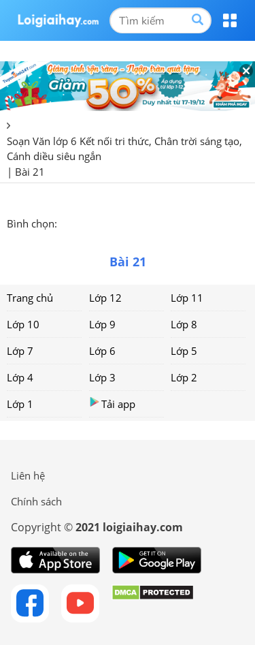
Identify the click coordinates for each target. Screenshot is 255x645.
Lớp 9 (102, 324)
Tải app (112, 403)
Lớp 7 (20, 351)
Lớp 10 (23, 324)
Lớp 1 (20, 404)
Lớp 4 (20, 377)
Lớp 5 (184, 351)
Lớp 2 (184, 377)
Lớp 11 (187, 297)
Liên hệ (28, 475)
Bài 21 (30, 171)
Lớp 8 (184, 324)
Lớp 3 (102, 377)
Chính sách (36, 501)
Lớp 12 (105, 297)
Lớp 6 (102, 351)
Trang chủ (30, 297)
